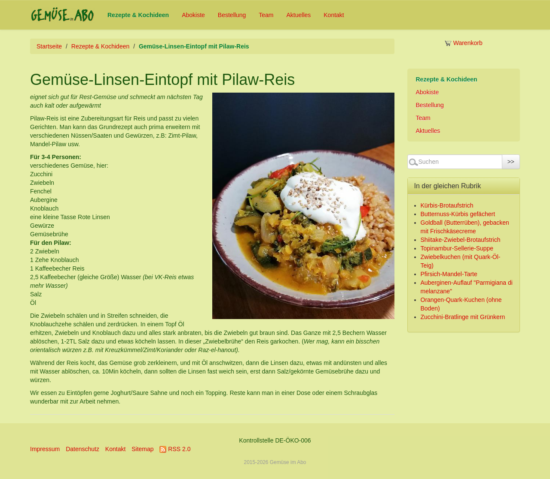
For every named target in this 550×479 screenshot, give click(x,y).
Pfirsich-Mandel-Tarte (449, 274)
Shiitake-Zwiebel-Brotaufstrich (461, 239)
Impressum (45, 449)
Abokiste (193, 15)
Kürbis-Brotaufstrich (447, 205)
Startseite (49, 46)
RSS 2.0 (174, 449)
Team (266, 15)
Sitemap (142, 449)
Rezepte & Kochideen (138, 15)
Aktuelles (298, 15)
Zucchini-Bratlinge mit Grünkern (463, 316)
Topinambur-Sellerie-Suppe (457, 248)
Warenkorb (464, 42)
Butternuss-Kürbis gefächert (458, 214)
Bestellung (232, 15)
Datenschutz (82, 449)
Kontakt (334, 15)
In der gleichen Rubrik (447, 186)
